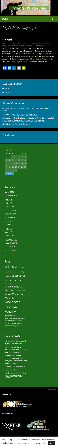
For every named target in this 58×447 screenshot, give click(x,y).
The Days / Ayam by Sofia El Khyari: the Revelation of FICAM (15, 375)
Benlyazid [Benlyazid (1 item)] (22, 267)
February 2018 (10, 210)
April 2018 (8, 203)
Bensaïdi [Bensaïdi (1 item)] (7, 272)
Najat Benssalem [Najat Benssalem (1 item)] (10, 315)
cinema (37, 43)
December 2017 (11, 214)
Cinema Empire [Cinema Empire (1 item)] (10, 284)
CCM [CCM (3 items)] (7, 280)
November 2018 (11, 196)
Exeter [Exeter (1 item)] (22, 287)
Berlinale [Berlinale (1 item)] (13, 272)
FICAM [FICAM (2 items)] (17, 290)
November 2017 (11, 217)
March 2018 (9, 206)
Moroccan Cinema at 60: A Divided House (15, 368)
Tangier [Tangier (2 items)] (12, 323)
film (48, 43)
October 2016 (10, 246)
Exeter (43, 43)
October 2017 (10, 221)
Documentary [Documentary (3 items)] (12, 286)
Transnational (25, 43)
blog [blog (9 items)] (20, 271)
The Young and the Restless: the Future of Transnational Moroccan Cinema (15, 349)
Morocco (29, 45)
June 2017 (8, 228)
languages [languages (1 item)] (8, 294)
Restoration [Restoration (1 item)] (22, 318)
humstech (41, 45)
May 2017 (8, 232)
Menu (5, 19)
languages (6, 45)
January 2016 (10, 250)
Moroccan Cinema (18, 45)
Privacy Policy (51, 389)
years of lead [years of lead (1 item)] (19, 326)
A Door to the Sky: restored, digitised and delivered (15, 342)
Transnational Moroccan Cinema (29, 8)
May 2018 (8, 199)
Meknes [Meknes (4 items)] (9, 297)
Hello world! (7, 39)
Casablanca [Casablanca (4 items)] (18, 275)
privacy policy (41, 443)
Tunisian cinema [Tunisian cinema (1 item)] (10, 326)
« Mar (9, 174)
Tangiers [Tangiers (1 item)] (19, 323)
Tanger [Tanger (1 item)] (7, 323)
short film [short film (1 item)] (8, 320)
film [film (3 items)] (23, 290)
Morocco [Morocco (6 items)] (11, 312)
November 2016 (11, 243)
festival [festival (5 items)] (9, 290)
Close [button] (51, 443)
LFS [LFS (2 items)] (12, 294)
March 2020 (9, 192)
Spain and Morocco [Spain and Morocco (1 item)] (17, 320)
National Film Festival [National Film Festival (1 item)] (11, 318)
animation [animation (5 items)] (11, 266)
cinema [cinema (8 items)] (15, 280)
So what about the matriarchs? (26, 114)
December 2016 (11, 239)
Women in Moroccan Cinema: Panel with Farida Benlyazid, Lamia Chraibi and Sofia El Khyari (16, 359)
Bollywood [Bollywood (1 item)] (8, 276)
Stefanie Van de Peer (10, 124)
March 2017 (9, 236)
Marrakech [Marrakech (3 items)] (20, 294)
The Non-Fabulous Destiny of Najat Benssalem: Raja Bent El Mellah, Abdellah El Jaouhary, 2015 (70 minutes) (28, 119)
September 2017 (11, 225)
